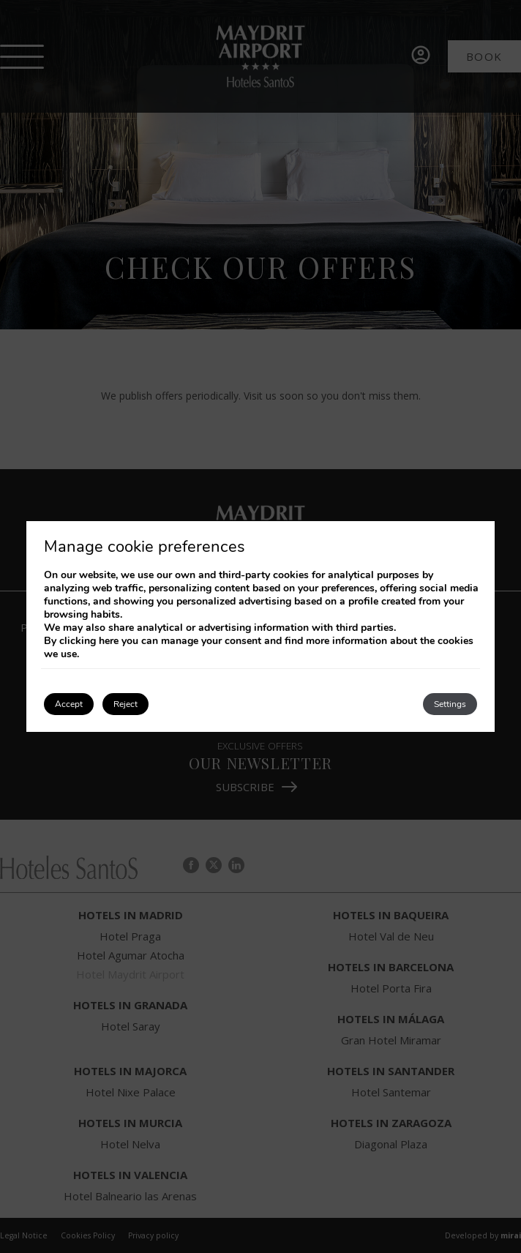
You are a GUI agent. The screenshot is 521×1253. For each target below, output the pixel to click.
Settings (450, 704)
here (109, 641)
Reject (125, 704)
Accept (69, 704)
